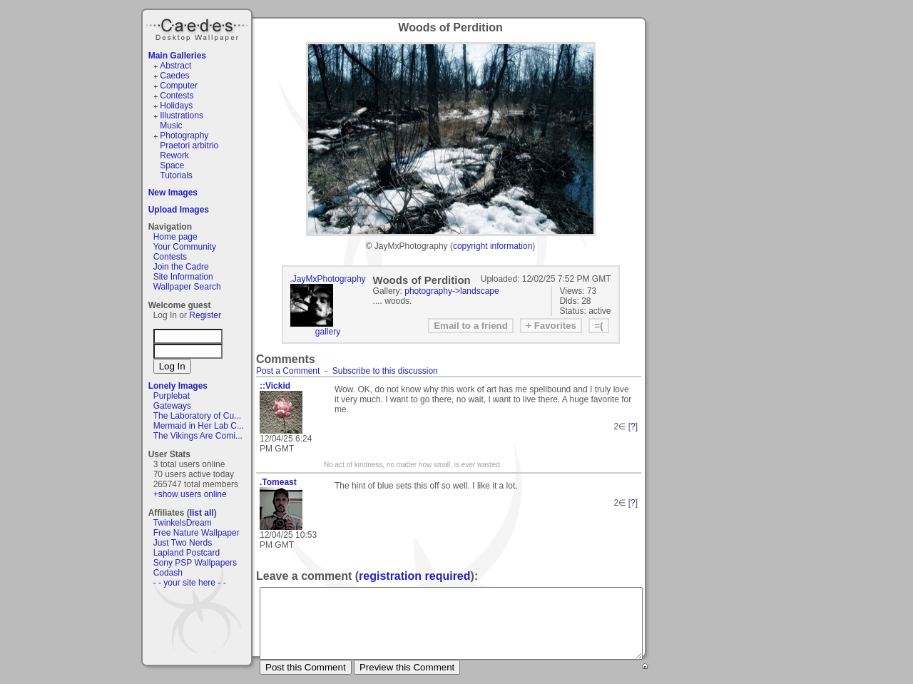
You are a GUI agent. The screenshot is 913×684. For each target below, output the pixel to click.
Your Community (184, 247)
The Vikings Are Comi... (198, 436)
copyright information (492, 246)
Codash (168, 573)
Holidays (176, 106)
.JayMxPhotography (328, 279)
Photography (184, 136)
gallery (327, 332)
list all (202, 513)
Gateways (172, 406)
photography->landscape (451, 291)
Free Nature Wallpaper (196, 533)
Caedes (198, 28)
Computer (179, 86)
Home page (175, 237)
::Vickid (275, 386)
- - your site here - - (189, 583)
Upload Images (178, 210)
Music (171, 126)
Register (205, 315)
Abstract (175, 66)
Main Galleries (177, 56)
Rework (174, 155)
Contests (176, 96)
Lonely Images (178, 386)
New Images (173, 193)
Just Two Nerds (182, 543)
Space (172, 165)
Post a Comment (288, 371)
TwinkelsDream (182, 523)
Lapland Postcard (186, 553)
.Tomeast (278, 482)
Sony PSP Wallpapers (195, 563)
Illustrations (181, 116)
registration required (414, 576)
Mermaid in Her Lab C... (198, 426)
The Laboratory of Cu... (197, 416)
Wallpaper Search (187, 287)
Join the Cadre (181, 267)
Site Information (183, 277)
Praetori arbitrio (189, 145)
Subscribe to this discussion (385, 371)
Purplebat (171, 396)
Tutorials (176, 175)
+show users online (190, 494)
